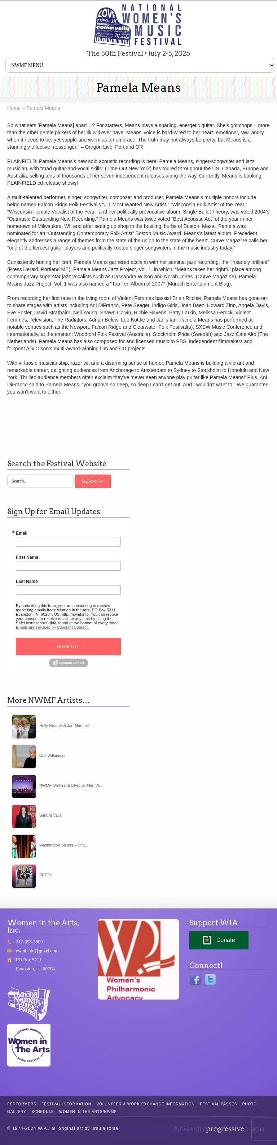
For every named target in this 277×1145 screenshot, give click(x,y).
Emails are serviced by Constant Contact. (52, 627)
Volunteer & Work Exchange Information (145, 1104)
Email (21, 533)
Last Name (27, 581)
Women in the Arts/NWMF (87, 1112)
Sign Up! (68, 646)
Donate (225, 940)
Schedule (42, 1112)
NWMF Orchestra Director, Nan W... (70, 785)
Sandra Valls (50, 815)
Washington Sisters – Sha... (63, 845)
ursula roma (105, 1128)
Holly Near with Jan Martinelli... (66, 725)
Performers (21, 1104)
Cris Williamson (53, 755)
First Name (27, 557)
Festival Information (66, 1104)
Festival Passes (218, 1104)
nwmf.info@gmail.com (37, 950)
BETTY (45, 875)
